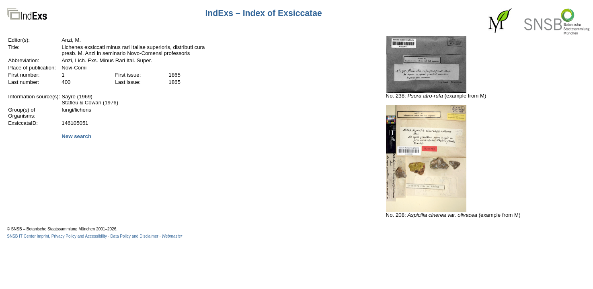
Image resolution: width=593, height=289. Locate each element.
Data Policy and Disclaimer (134, 236)
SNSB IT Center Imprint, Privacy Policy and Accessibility (57, 236)
